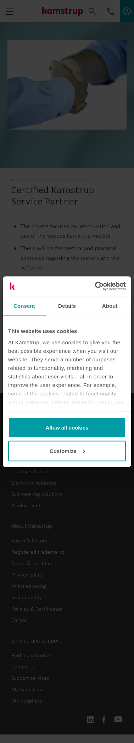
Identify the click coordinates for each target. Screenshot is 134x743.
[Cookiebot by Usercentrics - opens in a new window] (96, 286)
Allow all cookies (67, 428)
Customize (67, 451)
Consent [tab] (24, 306)
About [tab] (110, 306)
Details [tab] (67, 306)
